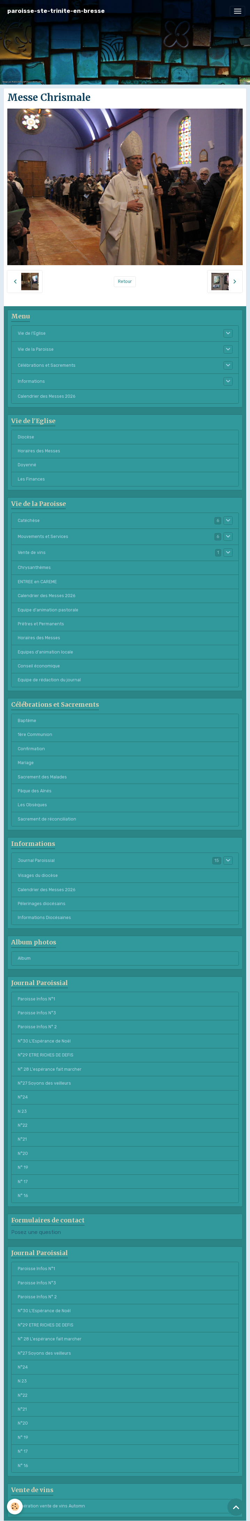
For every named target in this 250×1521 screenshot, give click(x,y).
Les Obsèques (32, 804)
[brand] (56, 11)
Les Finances (31, 479)
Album (24, 958)
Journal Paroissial (36, 860)
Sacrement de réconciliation (47, 819)
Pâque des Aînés (35, 791)
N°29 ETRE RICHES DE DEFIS (45, 1055)
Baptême (27, 720)
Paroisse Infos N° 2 (37, 1026)
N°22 (23, 1125)
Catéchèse (29, 520)
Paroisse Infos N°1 (36, 999)
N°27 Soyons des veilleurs (44, 1083)
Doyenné (27, 464)
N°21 (22, 1139)
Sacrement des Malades (42, 777)
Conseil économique (39, 666)
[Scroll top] (236, 1507)
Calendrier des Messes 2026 (46, 396)
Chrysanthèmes (34, 567)
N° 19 (23, 1167)
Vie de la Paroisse (36, 349)
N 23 (22, 1111)
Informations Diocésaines (44, 917)
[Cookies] (15, 1506)
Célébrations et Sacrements (47, 365)
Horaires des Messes (39, 451)
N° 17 (23, 1181)
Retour (125, 281)
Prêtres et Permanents (41, 623)
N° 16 (23, 1195)
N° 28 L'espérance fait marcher (49, 1069)
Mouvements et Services (43, 536)
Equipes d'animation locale (45, 652)
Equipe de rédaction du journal (49, 680)
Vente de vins (32, 552)
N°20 (23, 1153)
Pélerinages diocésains (41, 903)
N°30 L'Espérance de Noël (44, 1041)
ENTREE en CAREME (37, 581)
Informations (31, 381)
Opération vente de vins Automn (51, 1506)
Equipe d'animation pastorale (48, 610)
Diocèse (26, 437)
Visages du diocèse (38, 875)
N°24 (23, 1097)
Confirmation (31, 748)
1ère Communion (35, 734)
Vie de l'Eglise (32, 333)
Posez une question (36, 1232)
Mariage (26, 762)
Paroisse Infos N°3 (37, 1013)
